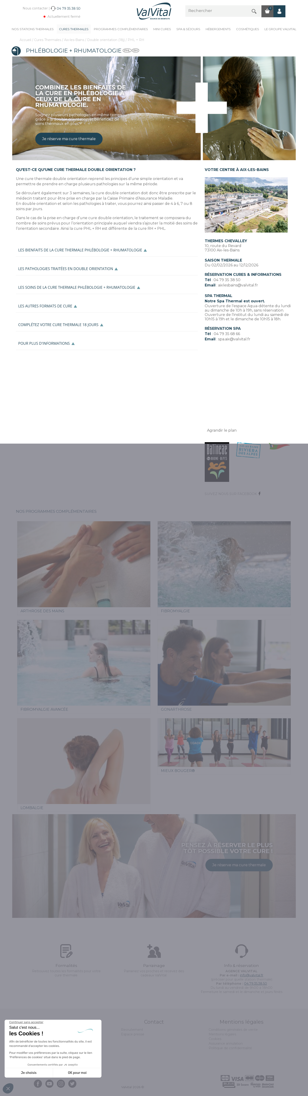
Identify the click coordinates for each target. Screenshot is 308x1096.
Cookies (215, 1039)
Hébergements (218, 29)
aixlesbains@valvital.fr (238, 285)
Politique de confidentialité (230, 1048)
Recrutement (132, 1030)
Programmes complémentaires (121, 29)
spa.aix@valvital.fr (234, 339)
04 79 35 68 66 (227, 334)
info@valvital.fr (251, 975)
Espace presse (132, 1034)
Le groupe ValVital (280, 29)
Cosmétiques (247, 29)
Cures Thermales (74, 29)
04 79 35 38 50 (226, 280)
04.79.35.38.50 (255, 983)
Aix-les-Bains (74, 40)
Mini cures (162, 29)
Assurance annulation (226, 1043)
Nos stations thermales (33, 29)
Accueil (26, 40)
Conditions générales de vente (233, 1030)
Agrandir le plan (222, 430)
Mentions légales (222, 1034)
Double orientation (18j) (106, 40)
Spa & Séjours (188, 29)
